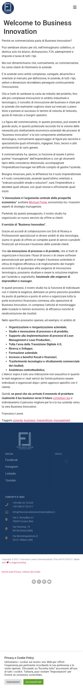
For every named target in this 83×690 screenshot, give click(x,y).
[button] (74, 7)
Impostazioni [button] (13, 682)
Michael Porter (38, 202)
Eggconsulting (19, 562)
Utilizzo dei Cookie (31, 572)
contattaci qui (61, 398)
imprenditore (44, 420)
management (62, 420)
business (29, 420)
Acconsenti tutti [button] (33, 682)
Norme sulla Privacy (11, 572)
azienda (18, 420)
